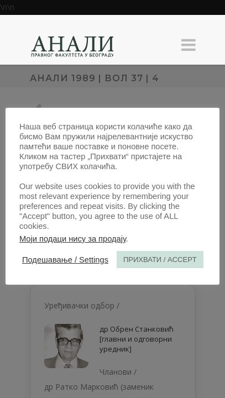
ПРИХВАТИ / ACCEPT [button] (160, 259)
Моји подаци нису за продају (72, 238)
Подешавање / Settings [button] (65, 259)
